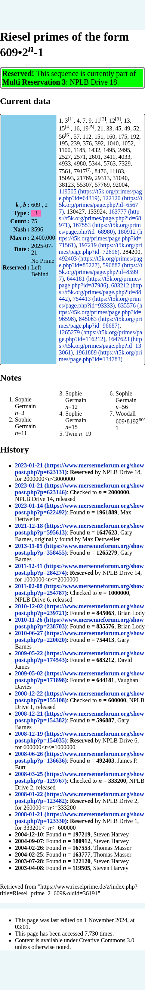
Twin (71, 434)
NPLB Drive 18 (93, 82)
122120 (111, 198)
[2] (103, 119)
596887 (111, 265)
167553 (82, 225)
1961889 (86, 352)
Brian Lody (131, 613)
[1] (71, 119)
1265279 (69, 332)
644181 (76, 278)
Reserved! (18, 73)
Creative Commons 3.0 (107, 940)
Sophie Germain (25, 402)
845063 (88, 319)
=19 (85, 434)
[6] (68, 135)
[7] (89, 169)
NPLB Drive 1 (119, 821)
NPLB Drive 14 (34, 499)
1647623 (118, 339)
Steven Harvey (111, 834)
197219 (88, 245)
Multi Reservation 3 (34, 82)
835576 (127, 305)
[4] (68, 126)
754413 (82, 299)
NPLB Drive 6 (32, 599)
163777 (118, 211)
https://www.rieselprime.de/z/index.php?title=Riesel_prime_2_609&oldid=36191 (69, 889)
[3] (118, 119)
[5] (92, 126)
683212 (120, 285)
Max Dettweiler (101, 539)
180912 (127, 231)
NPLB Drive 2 (119, 801)
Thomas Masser (112, 848)
